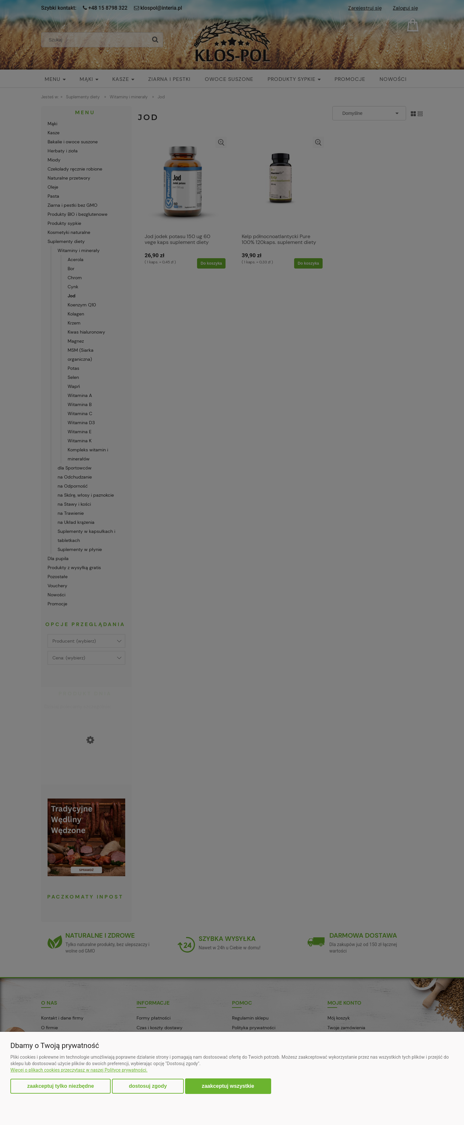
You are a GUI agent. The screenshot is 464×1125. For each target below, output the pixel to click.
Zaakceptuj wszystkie (228, 1086)
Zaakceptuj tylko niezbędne (60, 1086)
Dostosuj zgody (148, 1086)
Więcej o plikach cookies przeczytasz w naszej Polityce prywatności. (79, 1070)
